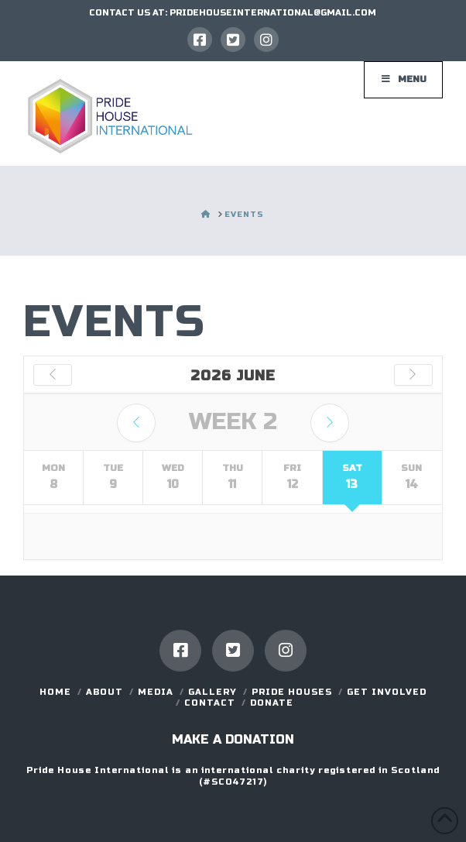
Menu (403, 79)
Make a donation (233, 739)
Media (155, 692)
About (104, 692)
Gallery (212, 692)
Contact (209, 703)
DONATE (271, 703)
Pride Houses (292, 692)
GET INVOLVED (387, 692)
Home (55, 692)
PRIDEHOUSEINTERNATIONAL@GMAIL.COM (273, 13)
